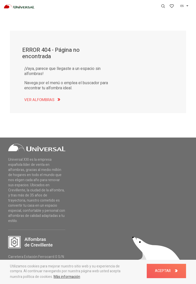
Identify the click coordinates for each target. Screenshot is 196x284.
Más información (67, 276)
